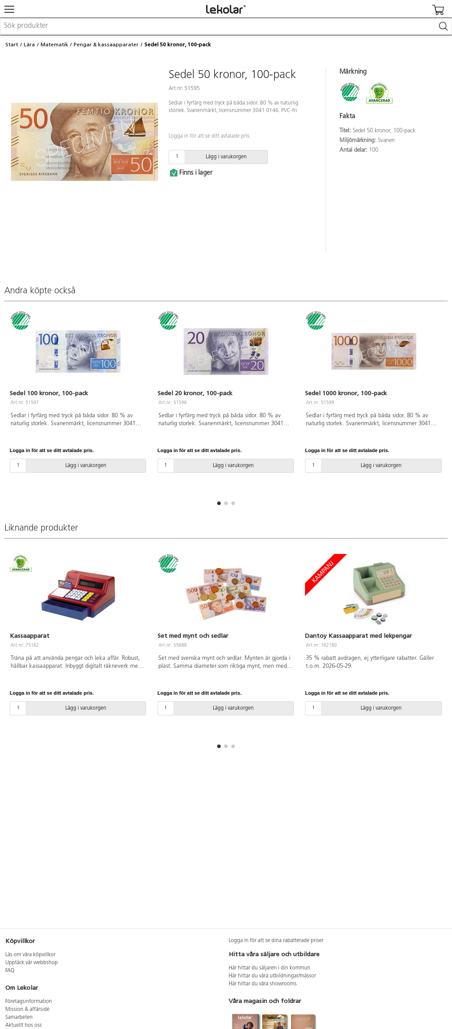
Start (11, 44)
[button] (219, 503)
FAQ (10, 970)
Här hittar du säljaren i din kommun (269, 968)
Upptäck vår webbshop (31, 962)
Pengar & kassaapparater (106, 44)
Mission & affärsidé (27, 1009)
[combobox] (226, 26)
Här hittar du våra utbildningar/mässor (272, 976)
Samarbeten (19, 1017)
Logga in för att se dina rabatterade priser (276, 940)
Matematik (54, 44)
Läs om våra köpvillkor (30, 955)
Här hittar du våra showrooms (263, 984)
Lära (29, 44)
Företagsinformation (28, 1001)
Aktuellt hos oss (23, 1025)
